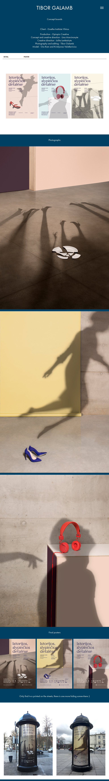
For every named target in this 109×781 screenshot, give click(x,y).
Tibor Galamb (54, 8)
